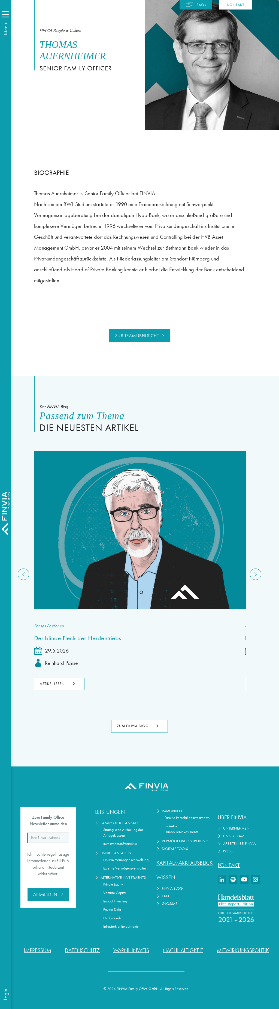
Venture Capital (114, 892)
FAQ (165, 896)
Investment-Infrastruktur (120, 844)
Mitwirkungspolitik (243, 950)
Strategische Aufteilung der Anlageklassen (123, 832)
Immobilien (172, 811)
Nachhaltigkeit (183, 950)
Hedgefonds (112, 918)
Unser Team (233, 836)
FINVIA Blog (172, 888)
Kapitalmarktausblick (183, 862)
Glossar (169, 903)
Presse (228, 851)
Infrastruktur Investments (120, 926)
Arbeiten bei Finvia (239, 843)
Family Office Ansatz (120, 823)
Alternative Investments (123, 877)
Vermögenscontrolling (185, 841)
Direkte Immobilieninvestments (187, 817)
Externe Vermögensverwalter (124, 868)
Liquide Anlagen (116, 853)
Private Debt (112, 909)
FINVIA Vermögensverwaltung (125, 860)
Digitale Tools (175, 848)
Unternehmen (236, 828)
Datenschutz (82, 950)
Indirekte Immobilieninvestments (181, 829)
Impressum (37, 950)
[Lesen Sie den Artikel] (139, 530)
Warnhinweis (131, 950)
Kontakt (229, 865)
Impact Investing (115, 901)
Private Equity (113, 884)
